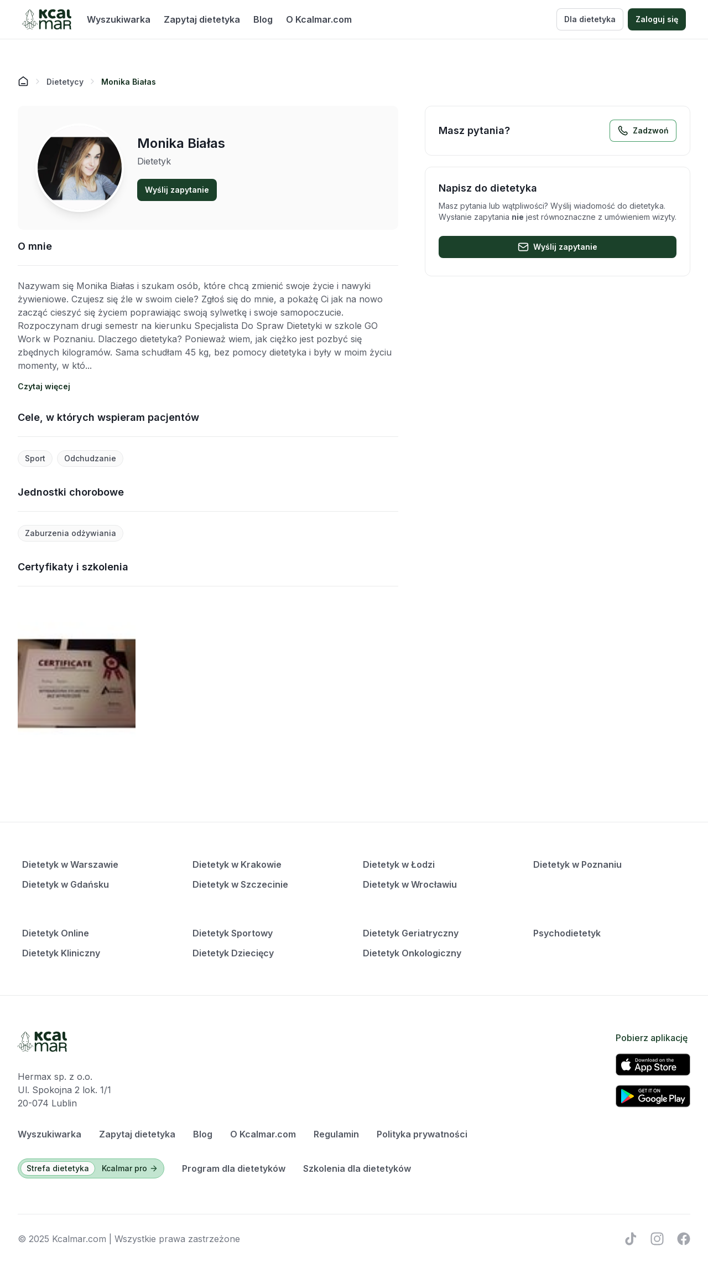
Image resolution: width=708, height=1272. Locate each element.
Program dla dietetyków (233, 1168)
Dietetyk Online (55, 933)
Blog (263, 19)
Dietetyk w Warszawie (70, 864)
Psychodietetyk (567, 933)
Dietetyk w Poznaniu (577, 864)
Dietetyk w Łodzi (399, 864)
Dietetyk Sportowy (232, 933)
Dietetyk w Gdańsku (65, 884)
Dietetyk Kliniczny (61, 953)
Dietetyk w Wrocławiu (410, 884)
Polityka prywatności (422, 1134)
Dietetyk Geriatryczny (411, 933)
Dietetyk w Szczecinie (240, 884)
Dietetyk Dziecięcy (233, 953)
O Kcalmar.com (319, 19)
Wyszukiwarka (118, 19)
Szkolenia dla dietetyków (357, 1168)
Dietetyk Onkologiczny (412, 953)
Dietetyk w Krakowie (237, 864)
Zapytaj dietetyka (202, 19)
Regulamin (336, 1134)
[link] (128, 81)
